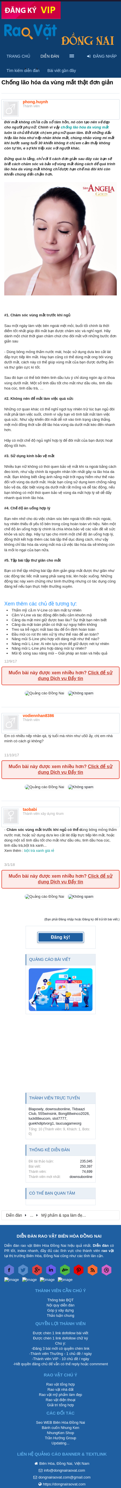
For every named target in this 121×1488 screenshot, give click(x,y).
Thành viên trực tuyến (54, 1098)
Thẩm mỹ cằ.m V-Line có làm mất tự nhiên (46, 610)
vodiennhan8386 (38, 715)
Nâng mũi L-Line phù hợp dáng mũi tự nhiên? (49, 648)
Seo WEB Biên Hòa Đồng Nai (60, 1422)
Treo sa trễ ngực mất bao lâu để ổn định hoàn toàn (53, 629)
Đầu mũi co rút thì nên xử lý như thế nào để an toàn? (55, 634)
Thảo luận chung (60, 1315)
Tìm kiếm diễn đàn (23, 70)
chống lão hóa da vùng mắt (84, 127)
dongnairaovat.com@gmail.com (64, 1477)
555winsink (47, 1113)
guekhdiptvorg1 (41, 1123)
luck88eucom (40, 1118)
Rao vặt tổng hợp (60, 1384)
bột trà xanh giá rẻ (38, 850)
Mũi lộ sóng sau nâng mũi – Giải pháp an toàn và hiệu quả (59, 653)
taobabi (30, 809)
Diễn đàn (49, 56)
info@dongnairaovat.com (64, 1470)
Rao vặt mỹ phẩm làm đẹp (60, 1394)
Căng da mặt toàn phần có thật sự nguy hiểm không (54, 624)
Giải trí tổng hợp (60, 1405)
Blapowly (36, 1109)
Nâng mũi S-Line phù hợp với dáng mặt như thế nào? (55, 639)
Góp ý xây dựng (60, 1310)
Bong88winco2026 (73, 1113)
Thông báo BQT (60, 1300)
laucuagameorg (68, 1123)
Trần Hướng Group (60, 1438)
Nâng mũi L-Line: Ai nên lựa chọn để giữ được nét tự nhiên (60, 644)
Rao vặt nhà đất (60, 1389)
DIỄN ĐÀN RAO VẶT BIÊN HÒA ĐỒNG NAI (59, 1236)
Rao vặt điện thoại (60, 1400)
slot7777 (59, 1118)
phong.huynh (35, 102)
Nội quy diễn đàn (60, 1305)
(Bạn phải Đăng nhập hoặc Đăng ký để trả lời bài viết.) (82, 919)
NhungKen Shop (60, 1433)
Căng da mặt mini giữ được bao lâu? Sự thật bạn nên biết (59, 620)
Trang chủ (18, 56)
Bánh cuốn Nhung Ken (60, 1427)
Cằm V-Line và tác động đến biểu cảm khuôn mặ (52, 615)
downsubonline (57, 1109)
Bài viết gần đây (62, 70)
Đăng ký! (60, 937)
